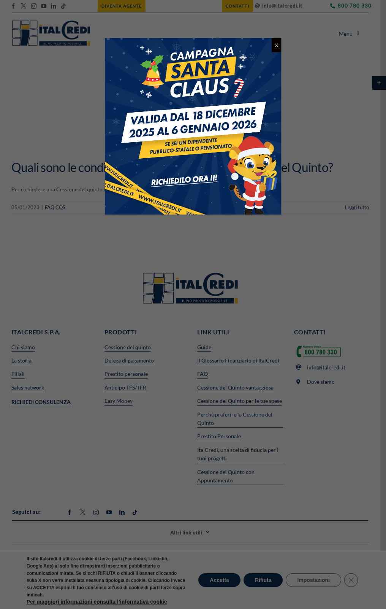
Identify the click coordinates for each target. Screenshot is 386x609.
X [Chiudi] (276, 45)
